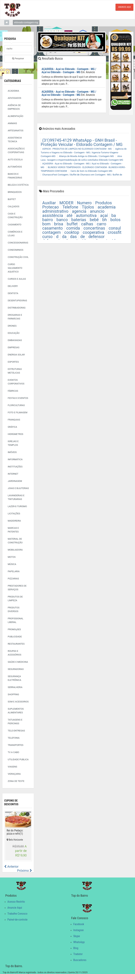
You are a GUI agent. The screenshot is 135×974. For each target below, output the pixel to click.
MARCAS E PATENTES (13, 530)
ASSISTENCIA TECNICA (15, 139)
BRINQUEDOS (15, 192)
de (82, 236)
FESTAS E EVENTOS (18, 398)
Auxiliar (49, 202)
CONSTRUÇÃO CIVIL (18, 257)
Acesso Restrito (16, 901)
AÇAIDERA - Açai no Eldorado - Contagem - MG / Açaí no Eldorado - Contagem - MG (69, 70)
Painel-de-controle (17, 919)
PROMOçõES (14, 629)
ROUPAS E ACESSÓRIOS (14, 653)
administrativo (55, 210)
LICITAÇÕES (14, 513)
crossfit (114, 232)
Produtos (103, 202)
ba (113, 215)
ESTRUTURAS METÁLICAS (15, 371)
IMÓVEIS (12, 452)
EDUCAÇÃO (14, 333)
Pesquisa (10, 38)
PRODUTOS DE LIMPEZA (15, 598)
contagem (51, 232)
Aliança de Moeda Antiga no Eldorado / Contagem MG (86, 156)
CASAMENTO (14, 224)
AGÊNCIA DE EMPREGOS (14, 107)
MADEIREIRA (14, 520)
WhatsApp (79, 942)
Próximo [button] (24, 870)
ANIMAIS (12, 123)
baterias (78, 219)
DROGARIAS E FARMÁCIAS (15, 317)
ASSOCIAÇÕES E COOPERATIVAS (16, 150)
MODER (66, 202)
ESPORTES (13, 362)
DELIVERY (13, 286)
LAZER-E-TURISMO (17, 506)
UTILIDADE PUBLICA (18, 759)
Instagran (78, 930)
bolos (115, 219)
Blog (75, 948)
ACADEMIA (13, 90)
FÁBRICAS (13, 391)
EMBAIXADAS (15, 340)
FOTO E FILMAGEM (17, 412)
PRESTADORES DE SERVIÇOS (17, 587)
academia (106, 206)
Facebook (78, 924)
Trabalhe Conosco (17, 913)
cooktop (71, 232)
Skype (76, 936)
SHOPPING (13, 694)
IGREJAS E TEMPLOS (13, 443)
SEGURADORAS (16, 669)
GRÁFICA (12, 427)
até (69, 215)
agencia (79, 210)
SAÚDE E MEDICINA (18, 662)
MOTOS (11, 557)
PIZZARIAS (13, 578)
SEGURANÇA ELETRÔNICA (14, 678)
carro (101, 223)
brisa (58, 223)
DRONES (12, 325)
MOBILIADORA (15, 549)
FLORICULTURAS (16, 405)
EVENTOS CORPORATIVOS (16, 382)
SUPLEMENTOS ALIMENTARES (16, 711)
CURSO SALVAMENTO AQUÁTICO (15, 268)
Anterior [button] (11, 866)
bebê (94, 219)
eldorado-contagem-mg (26, 22)
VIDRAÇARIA (14, 774)
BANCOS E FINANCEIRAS (15, 176)
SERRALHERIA (15, 687)
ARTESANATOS (15, 130)
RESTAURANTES (16, 643)
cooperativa (93, 232)
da (64, 236)
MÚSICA (12, 564)
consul (115, 227)
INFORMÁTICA (15, 459)
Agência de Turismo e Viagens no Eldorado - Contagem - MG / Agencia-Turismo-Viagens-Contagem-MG (84, 152)
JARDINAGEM (15, 481)
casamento (52, 227)
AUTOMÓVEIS (15, 166)
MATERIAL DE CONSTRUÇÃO (15, 541)
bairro (47, 219)
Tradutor (78, 954)
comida (73, 227)
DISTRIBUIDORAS (16, 307)
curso (47, 236)
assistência (52, 215)
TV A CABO (13, 752)
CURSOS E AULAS (17, 279)
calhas (87, 223)
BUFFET (12, 199)
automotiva (86, 215)
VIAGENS (12, 766)
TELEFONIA (14, 738)
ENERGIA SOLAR (16, 354)
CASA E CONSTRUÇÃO (15, 215)
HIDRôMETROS (15, 434)
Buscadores (79, 960)
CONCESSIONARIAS (18, 242)
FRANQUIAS (14, 419)
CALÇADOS (13, 206)
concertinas (94, 227)
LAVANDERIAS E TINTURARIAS (16, 497)
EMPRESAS (13, 347)
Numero (84, 202)
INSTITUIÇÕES (15, 466)
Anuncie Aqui (14, 907)
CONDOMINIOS (15, 250)
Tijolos (88, 206)
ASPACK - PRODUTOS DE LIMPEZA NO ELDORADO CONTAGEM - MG (77, 148)
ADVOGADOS (14, 98)
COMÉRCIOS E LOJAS (15, 233)
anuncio (97, 210)
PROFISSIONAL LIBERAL (15, 620)
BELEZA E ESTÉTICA (18, 185)
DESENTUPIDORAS (17, 300)
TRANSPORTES (15, 745)
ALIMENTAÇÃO (15, 116)
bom (46, 223)
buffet (72, 223)
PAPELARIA (14, 571)
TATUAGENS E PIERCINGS (15, 721)
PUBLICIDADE (15, 636)
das (73, 236)
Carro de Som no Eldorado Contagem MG (91, 170)
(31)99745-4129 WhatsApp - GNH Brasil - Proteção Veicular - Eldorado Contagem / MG (82, 142)
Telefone (70, 206)
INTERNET (13, 473)
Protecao (50, 206)
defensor (96, 236)
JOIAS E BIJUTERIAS (18, 488)
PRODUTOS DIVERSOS (13, 609)
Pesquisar (18, 58)
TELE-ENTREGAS (16, 730)
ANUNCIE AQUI (124, 7)
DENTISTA (13, 293)
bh (104, 219)
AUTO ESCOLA (15, 159)
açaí (104, 215)
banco (62, 219)
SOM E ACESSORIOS (18, 701)
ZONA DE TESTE (16, 781)
